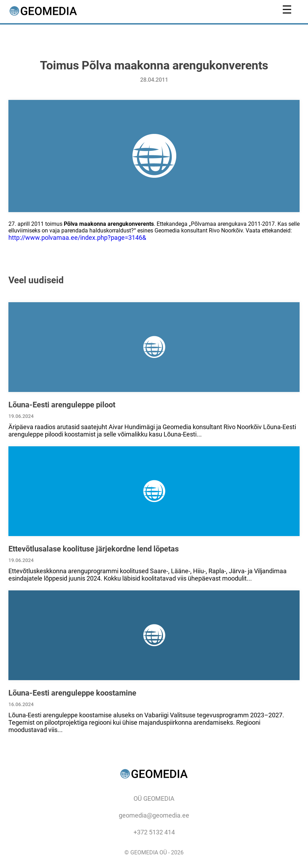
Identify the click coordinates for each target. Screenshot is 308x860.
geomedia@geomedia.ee (154, 815)
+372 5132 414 (154, 832)
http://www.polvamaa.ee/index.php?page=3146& (77, 237)
